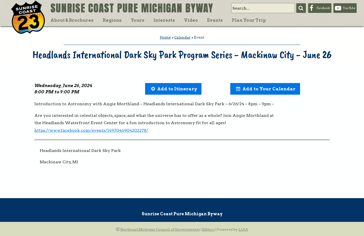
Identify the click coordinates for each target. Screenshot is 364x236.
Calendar (182, 37)
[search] (263, 8)
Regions (112, 20)
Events (215, 20)
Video (191, 20)
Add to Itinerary (177, 88)
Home (165, 37)
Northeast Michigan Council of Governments (160, 229)
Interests (164, 20)
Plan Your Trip (249, 20)
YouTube (349, 8)
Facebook (323, 8)
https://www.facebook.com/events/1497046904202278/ (91, 130)
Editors (208, 229)
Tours (137, 20)
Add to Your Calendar (268, 88)
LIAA (243, 229)
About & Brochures (72, 20)
